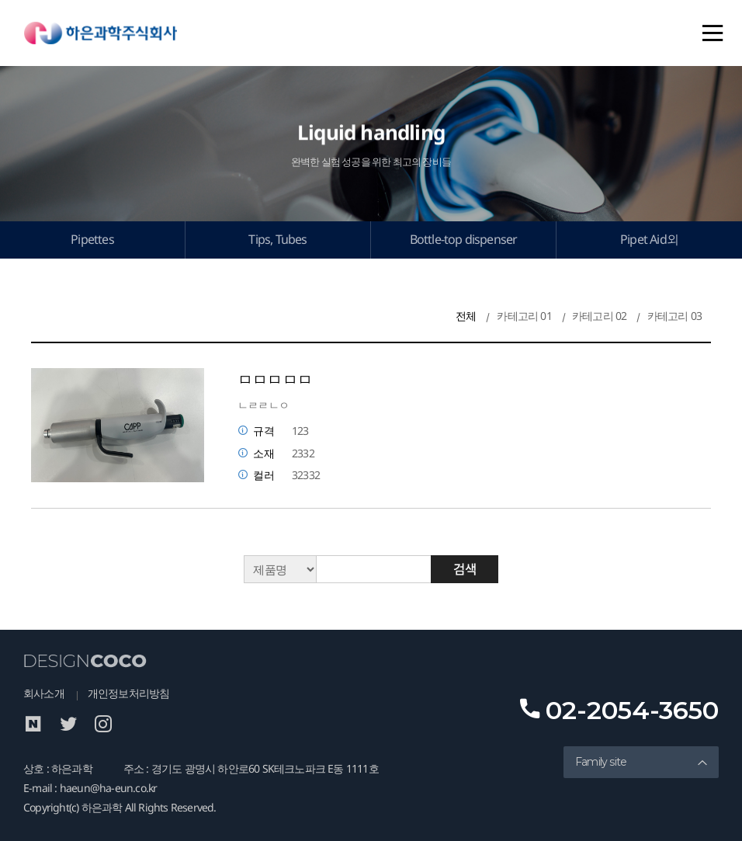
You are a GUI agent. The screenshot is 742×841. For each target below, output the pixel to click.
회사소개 (43, 693)
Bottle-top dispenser (464, 239)
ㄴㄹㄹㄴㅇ (263, 405)
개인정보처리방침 (129, 693)
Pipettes (92, 239)
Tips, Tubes (277, 239)
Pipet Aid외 (649, 239)
